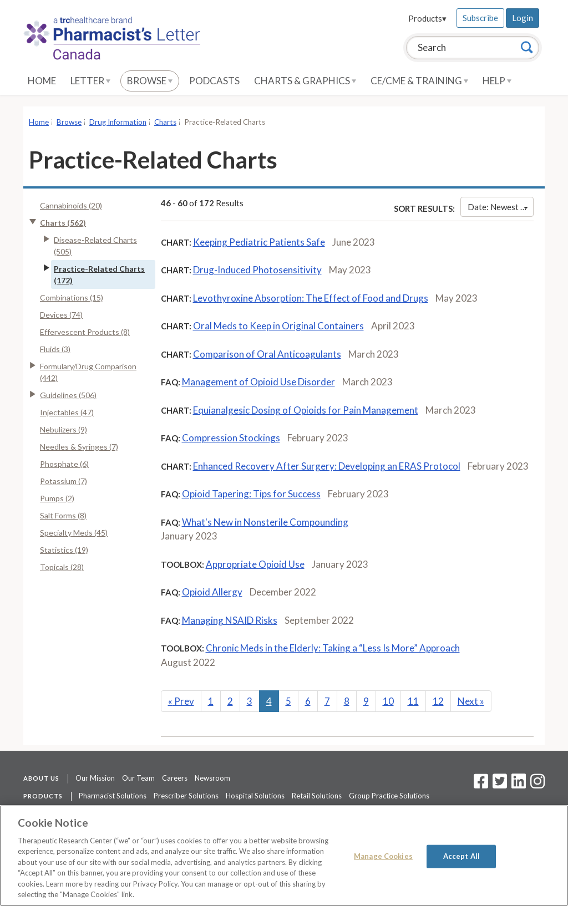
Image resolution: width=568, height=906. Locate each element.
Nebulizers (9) (63, 429)
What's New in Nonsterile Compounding (265, 522)
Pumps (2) (57, 498)
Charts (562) (63, 222)
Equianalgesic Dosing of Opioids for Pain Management (305, 410)
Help (497, 80)
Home (42, 80)
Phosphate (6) (64, 464)
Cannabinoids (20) (71, 205)
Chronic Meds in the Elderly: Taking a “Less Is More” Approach (333, 648)
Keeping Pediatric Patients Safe (259, 242)
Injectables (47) (67, 412)
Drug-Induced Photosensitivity (257, 270)
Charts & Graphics (305, 80)
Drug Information (117, 122)
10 (388, 701)
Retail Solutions (317, 795)
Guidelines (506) (68, 395)
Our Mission (95, 777)
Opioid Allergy (212, 592)
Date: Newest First (501, 207)
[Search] (527, 47)
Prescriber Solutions (186, 795)
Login (522, 18)
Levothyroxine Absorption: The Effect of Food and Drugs (310, 298)
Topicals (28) (62, 567)
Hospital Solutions (255, 795)
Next (471, 701)
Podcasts (214, 80)
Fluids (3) (55, 349)
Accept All (461, 856)
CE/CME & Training (419, 80)
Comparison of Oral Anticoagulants (267, 354)
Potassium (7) (63, 481)
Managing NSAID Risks (229, 620)
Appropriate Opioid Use (255, 564)
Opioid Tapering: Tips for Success (251, 494)
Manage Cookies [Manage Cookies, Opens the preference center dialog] (383, 856)
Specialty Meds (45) (74, 532)
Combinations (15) (71, 297)
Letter (90, 80)
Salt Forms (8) (63, 515)
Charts (165, 122)
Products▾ (427, 18)
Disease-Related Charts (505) (95, 245)
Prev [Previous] (181, 701)
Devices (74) (61, 314)
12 (438, 701)
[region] (284, 855)
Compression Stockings (231, 438)
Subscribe (480, 18)
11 (413, 701)
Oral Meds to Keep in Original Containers (278, 326)
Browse (150, 80)
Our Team (138, 777)
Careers (174, 777)
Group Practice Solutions (389, 795)
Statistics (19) (64, 549)
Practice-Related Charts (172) (99, 274)
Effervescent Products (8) (85, 332)
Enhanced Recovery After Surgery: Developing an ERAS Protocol (326, 466)
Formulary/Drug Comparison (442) (88, 372)
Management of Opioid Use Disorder (258, 382)
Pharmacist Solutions (112, 795)
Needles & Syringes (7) (79, 446)
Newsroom (212, 777)
